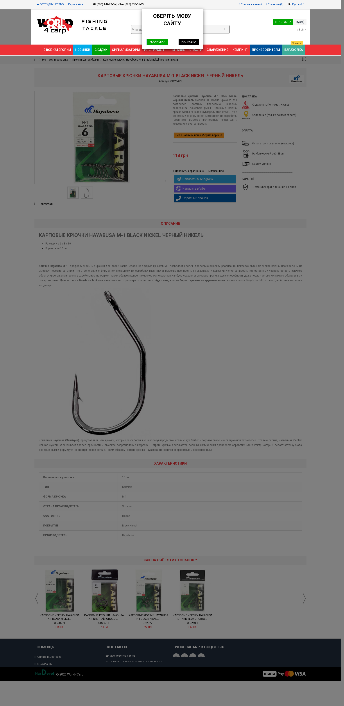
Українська (157, 41)
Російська (188, 41)
